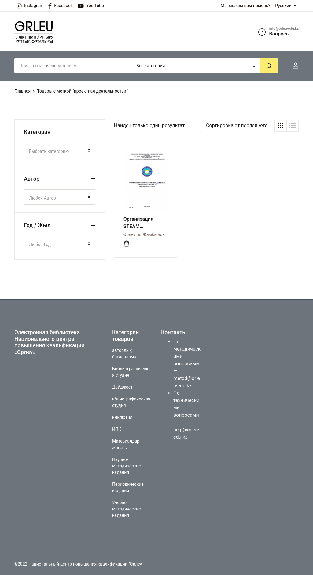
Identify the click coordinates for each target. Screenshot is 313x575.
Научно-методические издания (126, 464)
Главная (22, 91)
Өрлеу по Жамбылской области (155, 232)
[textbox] (57, 151)
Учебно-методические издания (126, 507)
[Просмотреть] (126, 241)
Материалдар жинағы (125, 442)
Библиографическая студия (131, 369)
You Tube (91, 6)
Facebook (60, 6)
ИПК (116, 427)
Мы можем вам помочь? (245, 5)
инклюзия (122, 415)
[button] (293, 66)
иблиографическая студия (131, 400)
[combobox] (59, 150)
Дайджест (122, 384)
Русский (283, 5)
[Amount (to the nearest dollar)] (71, 65)
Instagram (30, 6)
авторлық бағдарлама (124, 351)
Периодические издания (128, 485)
